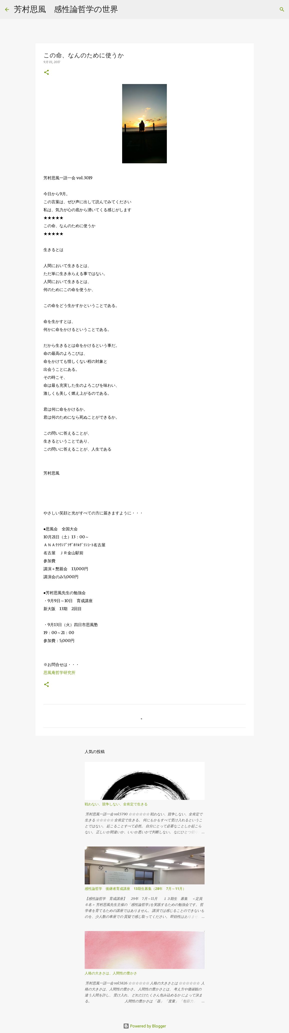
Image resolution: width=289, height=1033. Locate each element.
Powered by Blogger (144, 1026)
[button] (46, 72)
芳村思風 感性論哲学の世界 (66, 8)
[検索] (125, 9)
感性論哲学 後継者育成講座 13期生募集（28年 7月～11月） (135, 889)
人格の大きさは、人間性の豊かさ (111, 973)
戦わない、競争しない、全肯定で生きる (116, 804)
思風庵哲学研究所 (59, 672)
